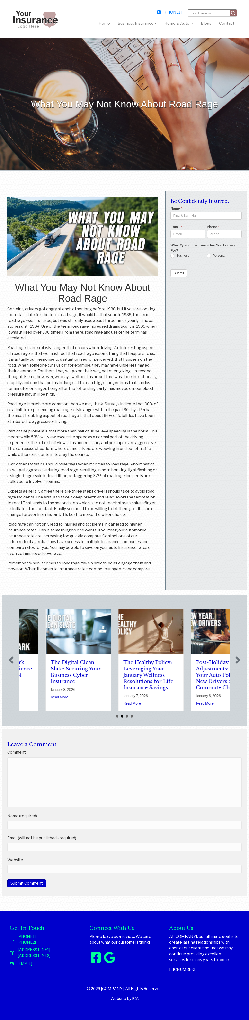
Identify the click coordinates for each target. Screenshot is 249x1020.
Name (176, 208)
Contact (226, 23)
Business (179, 256)
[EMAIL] (24, 963)
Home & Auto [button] (177, 23)
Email (176, 227)
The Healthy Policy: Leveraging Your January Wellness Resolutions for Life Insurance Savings (195, 675)
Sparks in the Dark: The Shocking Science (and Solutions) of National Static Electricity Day (51, 675)
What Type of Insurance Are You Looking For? (203, 247)
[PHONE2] (26, 942)
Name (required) (22, 816)
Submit (178, 273)
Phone (213, 227)
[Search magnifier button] (233, 13)
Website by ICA (124, 998)
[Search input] (210, 13)
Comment (16, 752)
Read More (33, 703)
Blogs (206, 23)
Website (15, 860)
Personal (216, 256)
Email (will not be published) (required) (41, 838)
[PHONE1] (169, 12)
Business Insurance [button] (136, 23)
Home (105, 23)
